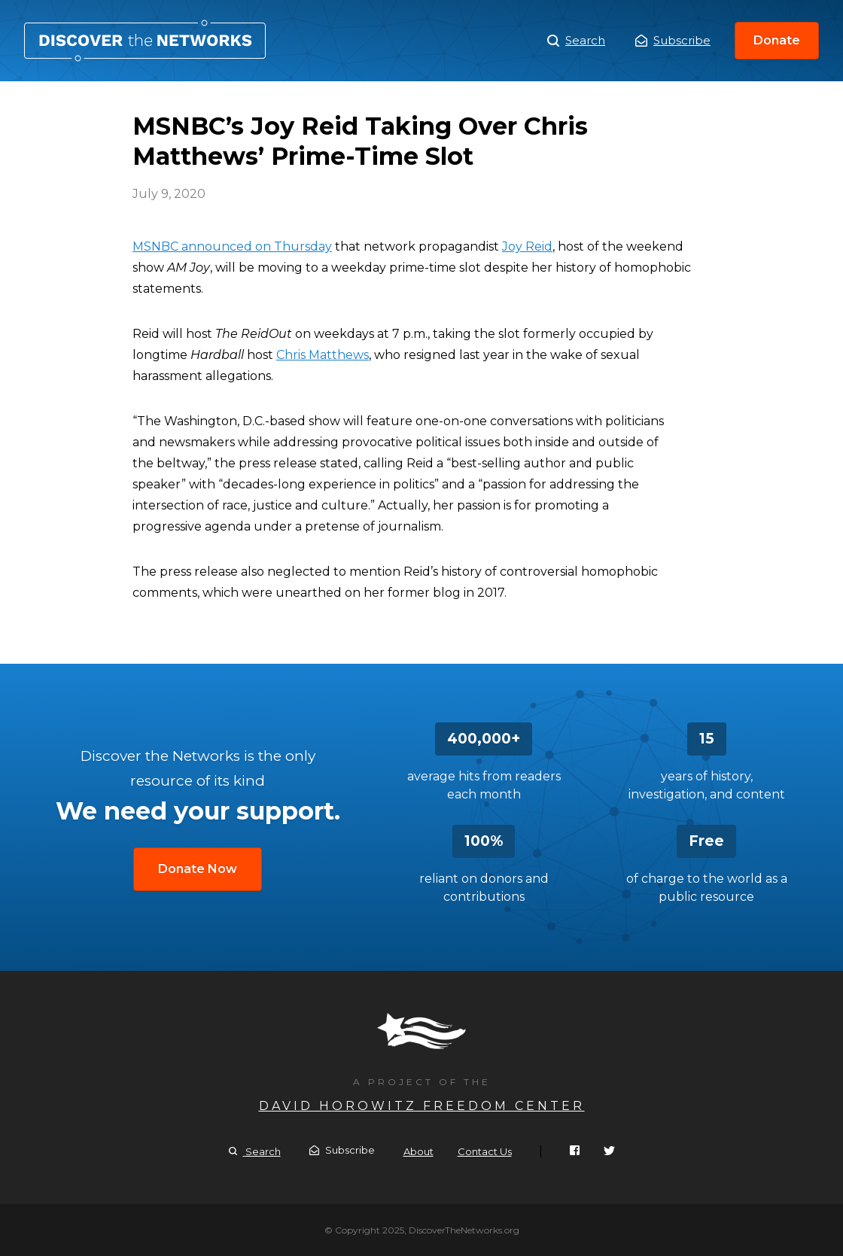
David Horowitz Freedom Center (422, 1106)
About (418, 1151)
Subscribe (673, 40)
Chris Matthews (322, 355)
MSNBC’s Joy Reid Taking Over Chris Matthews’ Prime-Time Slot (145, 40)
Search (576, 40)
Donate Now (197, 869)
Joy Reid (527, 246)
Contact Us (485, 1151)
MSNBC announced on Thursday (232, 246)
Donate (776, 40)
